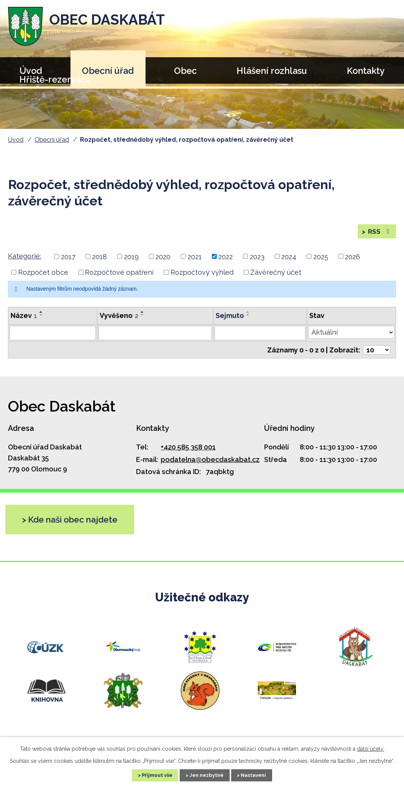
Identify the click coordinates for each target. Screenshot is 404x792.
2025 (320, 260)
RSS (379, 233)
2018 (99, 260)
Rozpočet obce (43, 276)
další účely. (370, 748)
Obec (185, 71)
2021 (195, 260)
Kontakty (366, 71)
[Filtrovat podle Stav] (351, 336)
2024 (288, 260)
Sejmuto (230, 319)
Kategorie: (24, 260)
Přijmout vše (150, 775)
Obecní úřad (108, 71)
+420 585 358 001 (188, 451)
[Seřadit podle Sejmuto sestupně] (248, 318)
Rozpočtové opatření (119, 276)
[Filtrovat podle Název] (52, 337)
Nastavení (261, 775)
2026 (352, 260)
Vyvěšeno (119, 319)
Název (24, 319)
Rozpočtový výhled (202, 276)
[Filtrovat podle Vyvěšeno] (155, 337)
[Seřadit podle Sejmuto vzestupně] (248, 315)
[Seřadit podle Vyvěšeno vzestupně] (142, 315)
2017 (68, 260)
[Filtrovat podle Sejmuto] (260, 337)
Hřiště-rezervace (55, 79)
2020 (163, 260)
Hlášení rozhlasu (271, 71)
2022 (225, 260)
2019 (131, 260)
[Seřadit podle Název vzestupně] (41, 315)
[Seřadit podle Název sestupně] (41, 318)
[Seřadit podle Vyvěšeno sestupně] (142, 318)
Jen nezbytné (206, 775)
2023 (257, 260)
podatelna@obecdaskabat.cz (210, 463)
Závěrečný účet (275, 276)
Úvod (15, 139)
